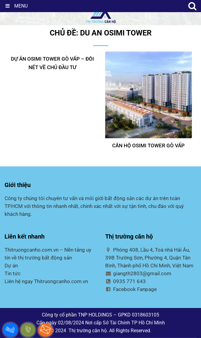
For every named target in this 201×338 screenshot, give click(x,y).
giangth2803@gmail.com (138, 273)
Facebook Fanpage (131, 289)
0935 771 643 (125, 281)
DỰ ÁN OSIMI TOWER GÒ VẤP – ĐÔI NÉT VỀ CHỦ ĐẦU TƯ (52, 63)
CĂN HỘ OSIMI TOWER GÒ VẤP (148, 145)
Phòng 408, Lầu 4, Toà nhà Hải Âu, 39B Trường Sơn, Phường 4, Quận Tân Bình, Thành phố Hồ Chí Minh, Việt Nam (149, 258)
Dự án (11, 266)
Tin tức (13, 273)
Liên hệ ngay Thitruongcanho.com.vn (46, 281)
